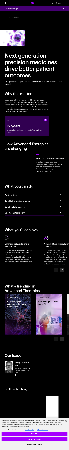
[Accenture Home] (32, 3)
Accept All (34, 433)
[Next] (62, 270)
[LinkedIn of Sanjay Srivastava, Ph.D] (15, 375)
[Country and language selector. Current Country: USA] (59, 3)
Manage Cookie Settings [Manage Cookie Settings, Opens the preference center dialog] (34, 444)
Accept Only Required (34, 439)
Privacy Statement (42, 430)
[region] (34, 434)
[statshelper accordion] (45, 120)
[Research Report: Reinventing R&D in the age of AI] (49, 314)
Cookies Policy (29, 430)
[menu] (5, 3)
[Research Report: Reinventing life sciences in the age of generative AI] (18, 314)
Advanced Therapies (12, 9)
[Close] (66, 421)
